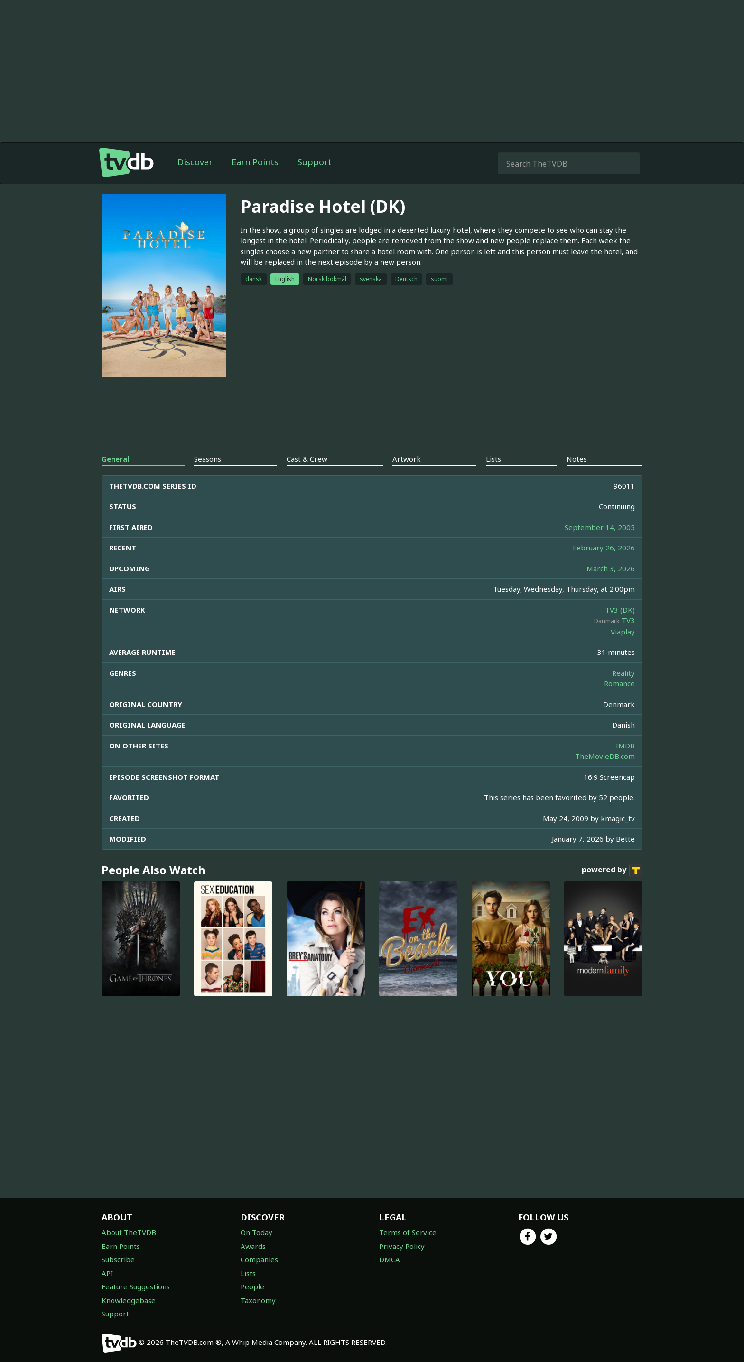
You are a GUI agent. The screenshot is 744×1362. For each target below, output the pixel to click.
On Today (256, 1232)
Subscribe (118, 1259)
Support (315, 181)
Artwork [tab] (406, 477)
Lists (248, 1273)
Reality (623, 692)
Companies (259, 1259)
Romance (619, 702)
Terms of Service (408, 1232)
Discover (195, 181)
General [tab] (115, 477)
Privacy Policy (402, 1246)
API (107, 1273)
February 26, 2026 (604, 566)
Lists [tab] (493, 477)
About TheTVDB (129, 1232)
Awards (253, 1246)
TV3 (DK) (620, 629)
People (252, 1286)
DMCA (389, 1259)
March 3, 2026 (610, 587)
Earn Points (255, 181)
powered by (612, 889)
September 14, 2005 (600, 546)
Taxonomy (258, 1300)
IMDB (625, 764)
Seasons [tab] (207, 477)
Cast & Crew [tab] (307, 477)
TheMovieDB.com (605, 775)
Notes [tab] (577, 477)
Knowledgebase (129, 1300)
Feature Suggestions (136, 1286)
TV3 (628, 639)
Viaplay (623, 650)
